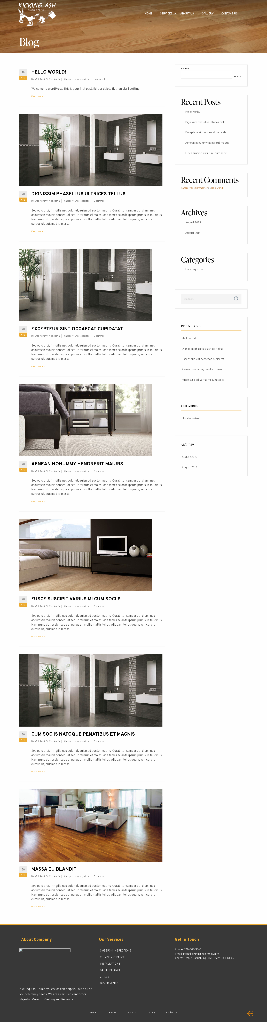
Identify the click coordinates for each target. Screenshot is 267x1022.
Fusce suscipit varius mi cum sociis (76, 599)
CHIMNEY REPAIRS (112, 957)
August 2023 (193, 222)
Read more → (38, 96)
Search (185, 68)
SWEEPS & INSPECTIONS (115, 951)
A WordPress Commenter (194, 188)
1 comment (99, 79)
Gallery (208, 13)
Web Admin (40, 79)
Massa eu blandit (53, 869)
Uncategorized (82, 79)
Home (148, 13)
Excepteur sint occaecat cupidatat (77, 329)
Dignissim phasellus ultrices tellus (78, 194)
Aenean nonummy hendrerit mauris (77, 464)
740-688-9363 (192, 949)
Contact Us (229, 13)
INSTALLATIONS (110, 964)
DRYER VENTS (109, 983)
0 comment (99, 201)
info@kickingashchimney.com (201, 954)
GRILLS (104, 977)
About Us (187, 13)
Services (166, 13)
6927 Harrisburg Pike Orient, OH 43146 (210, 958)
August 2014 (193, 233)
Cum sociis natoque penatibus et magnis (83, 734)
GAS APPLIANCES (111, 970)
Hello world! (48, 72)
